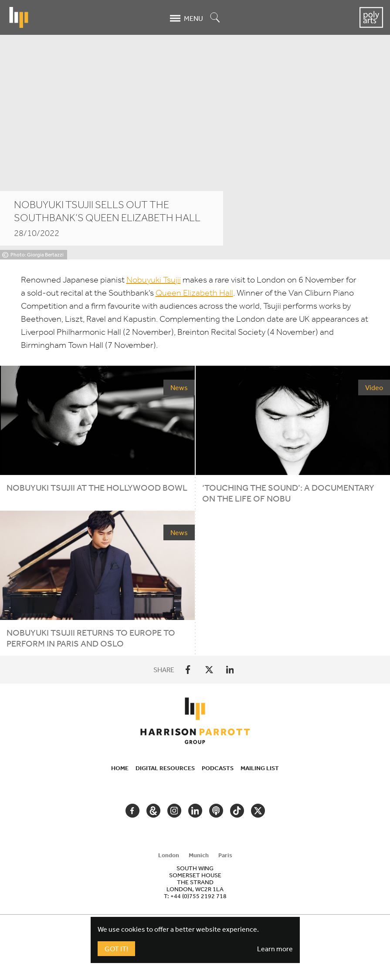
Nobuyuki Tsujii (153, 280)
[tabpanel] (195, 882)
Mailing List (260, 768)
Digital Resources (165, 768)
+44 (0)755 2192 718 (198, 896)
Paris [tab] (225, 855)
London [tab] (168, 855)
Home (120, 768)
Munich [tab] (199, 855)
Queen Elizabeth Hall (194, 293)
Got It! (116, 948)
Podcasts (218, 768)
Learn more (275, 949)
